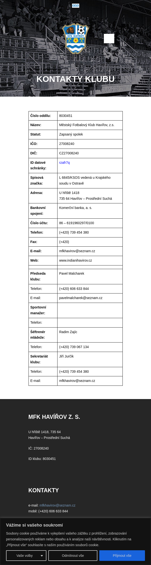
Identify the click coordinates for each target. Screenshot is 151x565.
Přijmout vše (122, 556)
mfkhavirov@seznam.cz (77, 251)
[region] (75, 541)
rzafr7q (64, 162)
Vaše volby (24, 556)
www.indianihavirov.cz (76, 260)
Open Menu (109, 38)
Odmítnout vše (73, 556)
